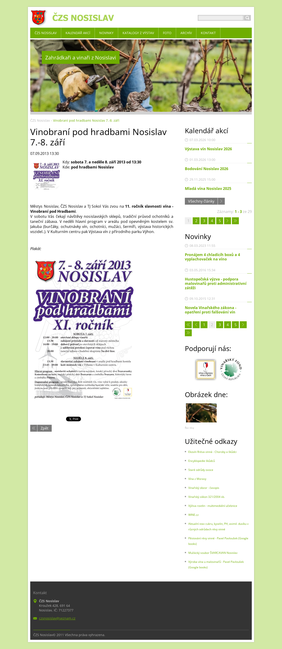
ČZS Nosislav (40, 120)
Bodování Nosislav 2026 (206, 168)
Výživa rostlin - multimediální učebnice (212, 506)
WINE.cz (193, 515)
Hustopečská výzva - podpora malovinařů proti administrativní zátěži (215, 283)
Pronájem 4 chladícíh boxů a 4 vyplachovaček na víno (212, 257)
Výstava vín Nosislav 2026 (208, 148)
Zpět (44, 428)
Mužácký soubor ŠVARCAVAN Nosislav (212, 553)
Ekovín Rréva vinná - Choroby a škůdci (212, 452)
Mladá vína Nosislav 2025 (208, 188)
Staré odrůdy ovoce (200, 470)
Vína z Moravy (197, 479)
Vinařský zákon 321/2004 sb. (206, 497)
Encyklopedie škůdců (201, 461)
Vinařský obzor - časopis (203, 488)
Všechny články (201, 201)
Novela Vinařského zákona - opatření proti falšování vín (210, 310)
